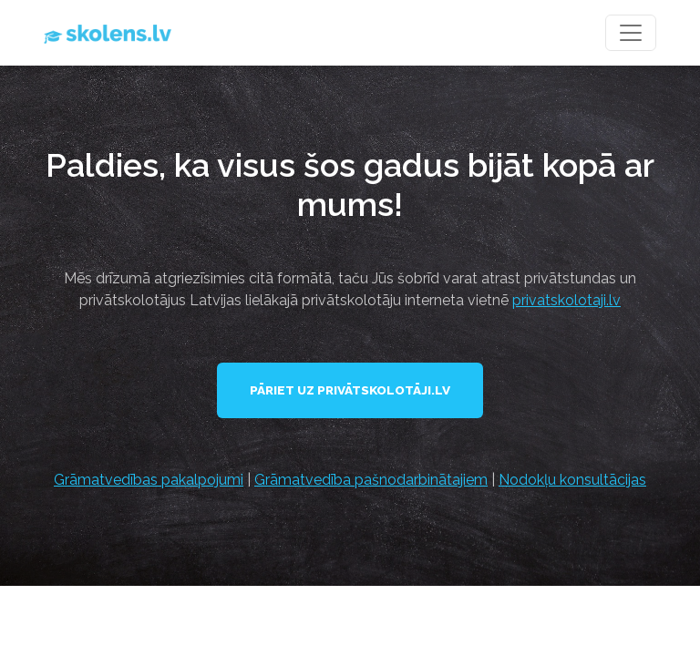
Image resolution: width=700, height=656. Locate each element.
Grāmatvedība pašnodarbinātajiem (371, 479)
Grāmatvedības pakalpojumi (148, 479)
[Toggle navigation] (630, 33)
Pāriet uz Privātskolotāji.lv (350, 390)
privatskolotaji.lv (566, 300)
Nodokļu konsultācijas (572, 479)
